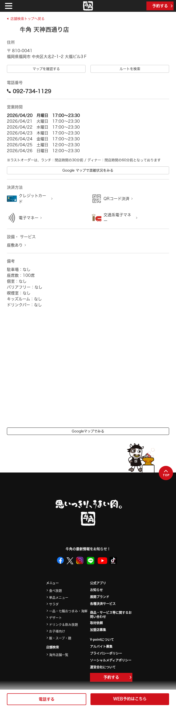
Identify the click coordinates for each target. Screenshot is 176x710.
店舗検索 (52, 647)
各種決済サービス (103, 603)
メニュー (52, 583)
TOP (166, 473)
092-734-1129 (29, 91)
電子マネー (28, 218)
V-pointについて (102, 639)
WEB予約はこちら (130, 699)
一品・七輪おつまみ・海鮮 (68, 610)
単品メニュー (58, 597)
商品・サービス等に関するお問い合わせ (111, 614)
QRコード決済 (116, 199)
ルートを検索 (130, 69)
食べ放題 (55, 590)
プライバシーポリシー (106, 653)
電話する (46, 699)
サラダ (54, 604)
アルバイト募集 (101, 646)
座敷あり (15, 245)
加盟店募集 (98, 629)
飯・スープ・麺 (60, 638)
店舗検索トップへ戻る (27, 18)
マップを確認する (46, 69)
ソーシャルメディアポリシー (110, 660)
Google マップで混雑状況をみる (87, 170)
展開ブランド (99, 596)
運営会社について (103, 667)
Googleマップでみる (88, 431)
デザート (55, 617)
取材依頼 (96, 622)
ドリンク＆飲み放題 (63, 624)
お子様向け (57, 631)
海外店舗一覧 (58, 654)
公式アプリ (98, 582)
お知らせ (96, 589)
